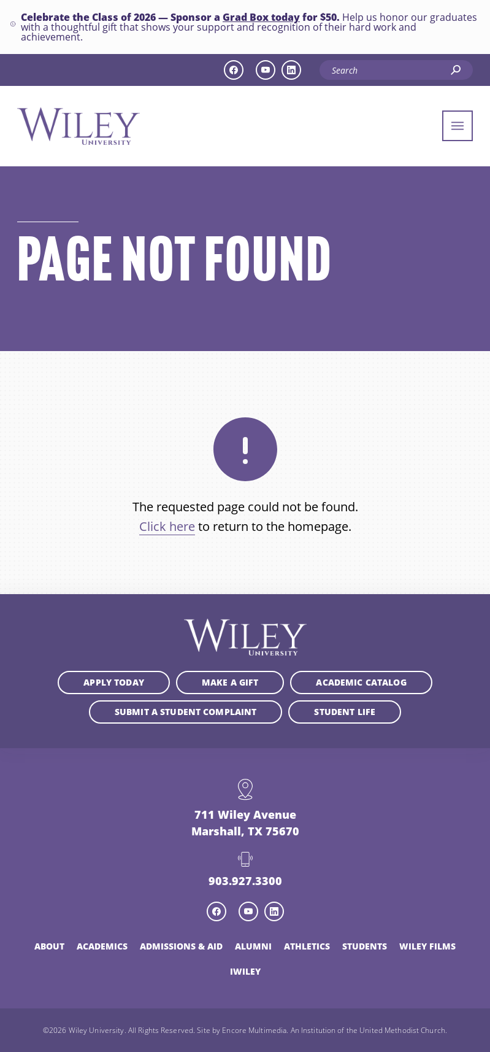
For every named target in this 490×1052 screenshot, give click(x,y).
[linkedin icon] (291, 70)
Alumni (253, 946)
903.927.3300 (245, 880)
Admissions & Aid (181, 946)
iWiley (245, 971)
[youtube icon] (265, 70)
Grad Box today (261, 17)
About (49, 946)
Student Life (344, 711)
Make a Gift (230, 682)
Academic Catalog (361, 682)
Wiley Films (427, 946)
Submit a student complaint (186, 711)
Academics (102, 946)
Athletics (307, 946)
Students (364, 946)
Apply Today (113, 682)
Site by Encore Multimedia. (242, 1030)
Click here (167, 526)
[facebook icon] (233, 70)
